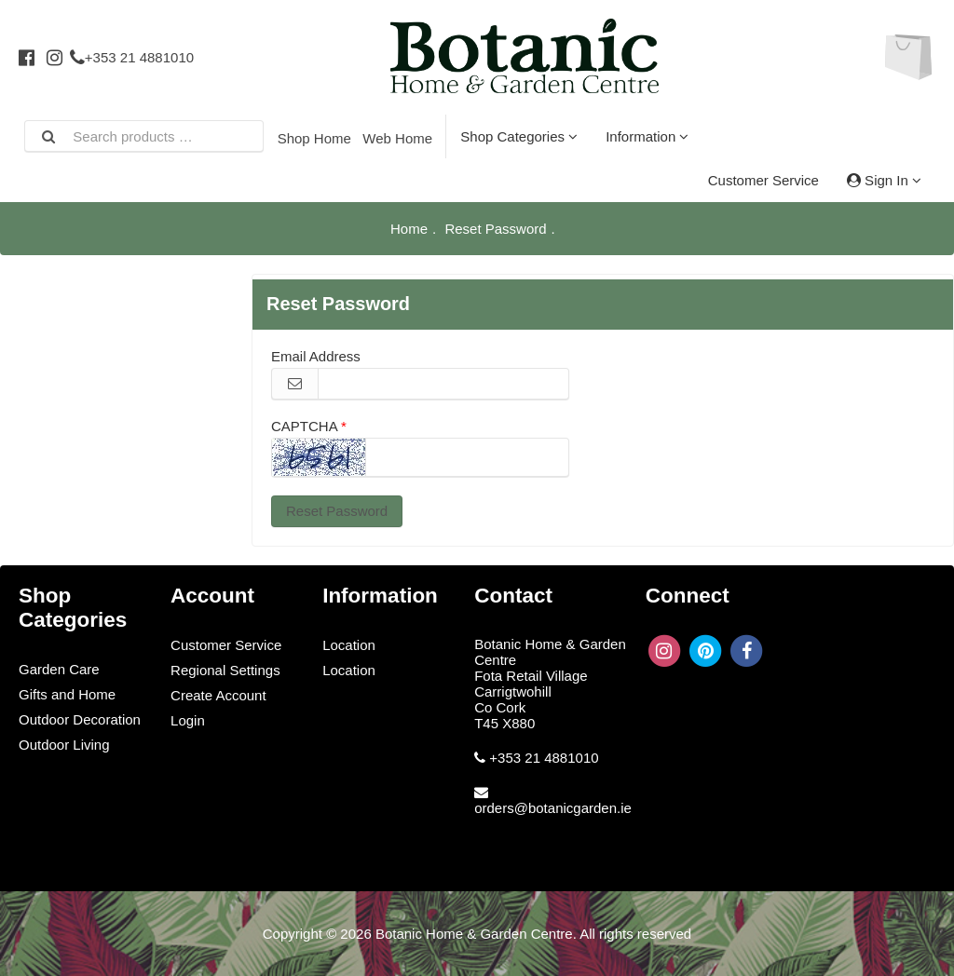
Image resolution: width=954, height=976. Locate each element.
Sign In (884, 180)
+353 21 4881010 (132, 57)
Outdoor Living (64, 744)
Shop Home (314, 138)
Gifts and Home (67, 694)
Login (187, 720)
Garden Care (59, 669)
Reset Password (337, 511)
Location (348, 645)
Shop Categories (519, 136)
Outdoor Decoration (80, 719)
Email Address (316, 356)
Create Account (218, 695)
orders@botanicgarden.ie (553, 808)
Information (647, 136)
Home (409, 229)
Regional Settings (225, 670)
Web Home (397, 138)
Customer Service (763, 180)
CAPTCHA (304, 426)
